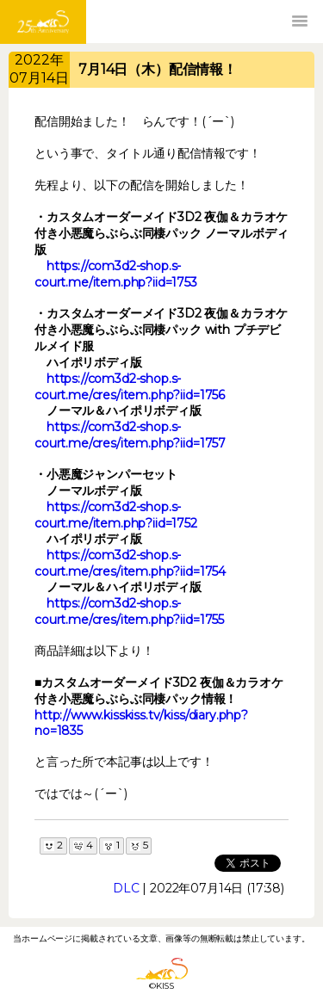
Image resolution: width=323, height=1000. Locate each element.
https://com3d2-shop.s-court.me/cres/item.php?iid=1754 (130, 563)
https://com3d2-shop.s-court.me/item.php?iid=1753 (115, 274)
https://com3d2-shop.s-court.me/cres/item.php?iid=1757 (130, 435)
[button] (299, 21)
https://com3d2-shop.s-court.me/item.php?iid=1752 (115, 515)
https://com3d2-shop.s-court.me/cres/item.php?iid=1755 (129, 611)
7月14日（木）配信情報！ (157, 69)
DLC (126, 888)
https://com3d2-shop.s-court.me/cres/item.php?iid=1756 (129, 387)
